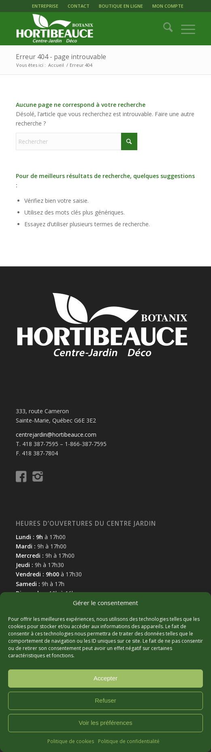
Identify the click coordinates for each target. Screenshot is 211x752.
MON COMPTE (167, 6)
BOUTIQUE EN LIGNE (121, 6)
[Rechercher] (164, 29)
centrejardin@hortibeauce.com (56, 434)
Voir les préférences (105, 722)
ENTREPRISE (45, 6)
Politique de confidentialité (129, 741)
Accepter (105, 678)
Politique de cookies (70, 741)
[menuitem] (45, 6)
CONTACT (79, 6)
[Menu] (184, 29)
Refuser (105, 700)
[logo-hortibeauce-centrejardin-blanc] (87, 29)
